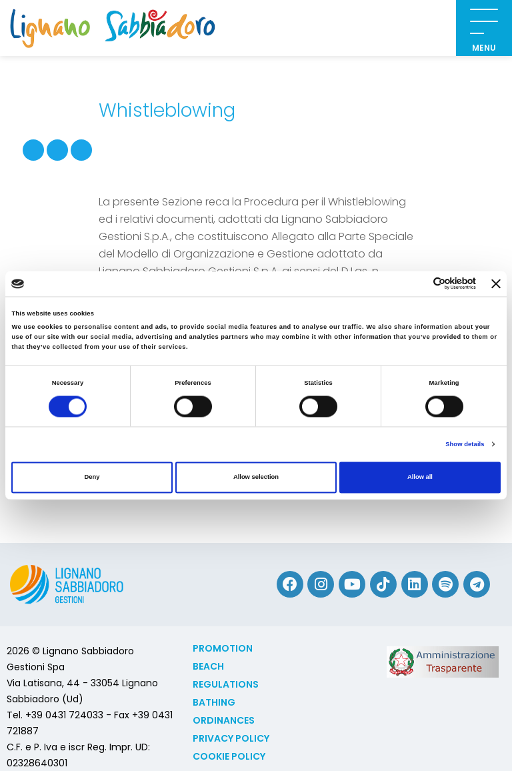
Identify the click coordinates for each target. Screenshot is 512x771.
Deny (92, 477)
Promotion (223, 648)
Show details (464, 444)
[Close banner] (496, 283)
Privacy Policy (231, 738)
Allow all (420, 477)
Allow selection (256, 477)
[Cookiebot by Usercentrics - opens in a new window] (417, 283)
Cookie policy (229, 756)
